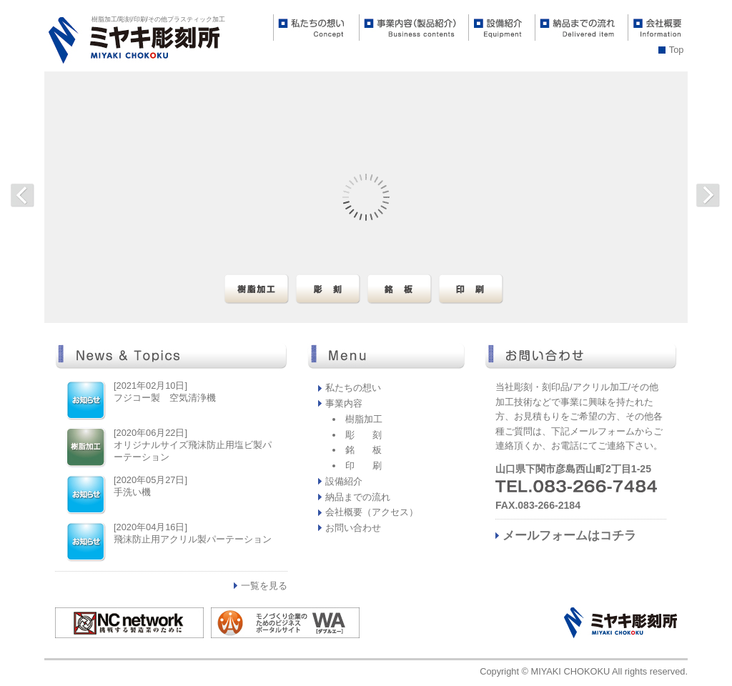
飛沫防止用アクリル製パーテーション (193, 539)
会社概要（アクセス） (371, 512)
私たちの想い (353, 387)
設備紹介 (343, 481)
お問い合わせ (353, 527)
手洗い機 (132, 492)
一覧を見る (264, 585)
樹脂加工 (363, 419)
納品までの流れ (357, 497)
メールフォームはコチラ (569, 535)
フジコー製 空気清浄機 (165, 397)
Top (676, 49)
